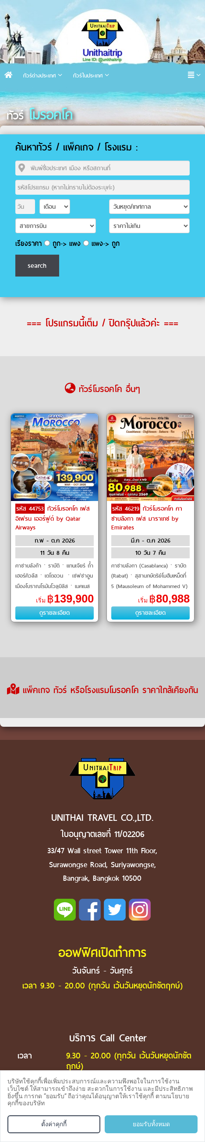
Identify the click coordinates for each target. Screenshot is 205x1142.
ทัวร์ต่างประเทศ (39, 75)
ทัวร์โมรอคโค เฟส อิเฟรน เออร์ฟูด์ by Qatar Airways (52, 518)
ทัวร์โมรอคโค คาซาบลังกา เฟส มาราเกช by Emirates (146, 518)
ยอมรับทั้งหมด (151, 1124)
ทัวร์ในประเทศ (87, 75)
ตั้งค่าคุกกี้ (54, 1124)
